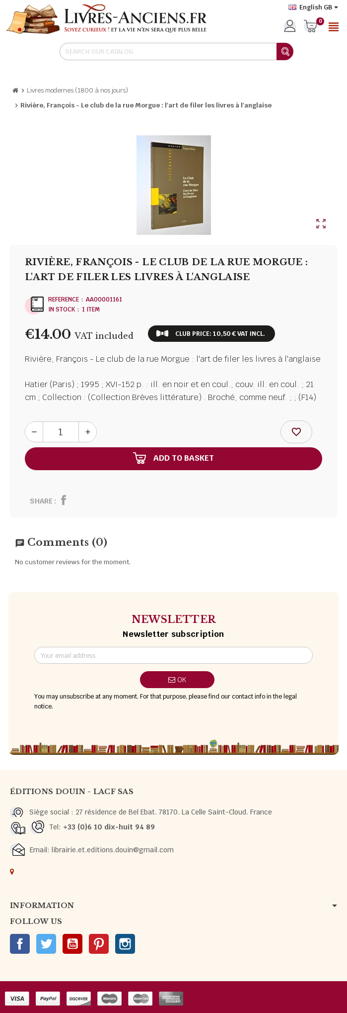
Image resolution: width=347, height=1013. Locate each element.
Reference (63, 300)
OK (177, 679)
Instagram (125, 944)
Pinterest (99, 944)
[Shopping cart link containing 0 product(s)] (310, 27)
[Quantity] (61, 432)
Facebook (20, 944)
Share (41, 501)
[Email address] (173, 655)
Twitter (46, 944)
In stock (61, 309)
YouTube (72, 944)
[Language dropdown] (313, 7)
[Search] (176, 51)
